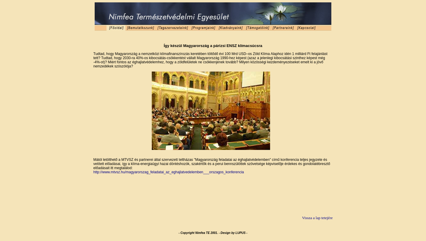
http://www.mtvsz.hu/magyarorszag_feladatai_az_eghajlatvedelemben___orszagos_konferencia (168, 172)
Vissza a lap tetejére (317, 218)
